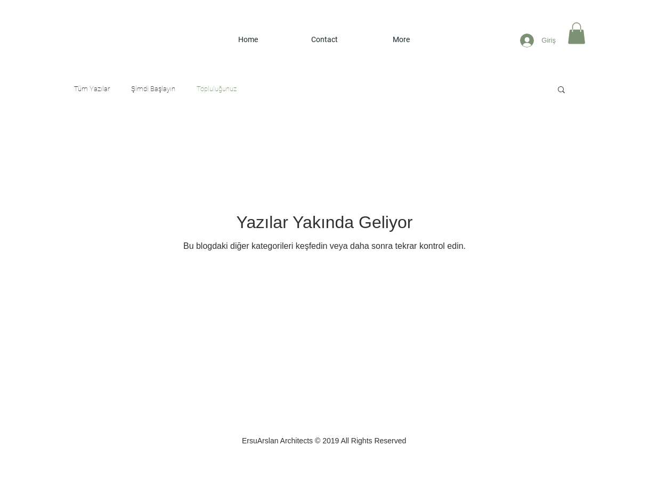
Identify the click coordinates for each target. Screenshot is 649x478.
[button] (576, 33)
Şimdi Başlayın (153, 89)
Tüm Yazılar (92, 89)
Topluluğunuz (217, 89)
